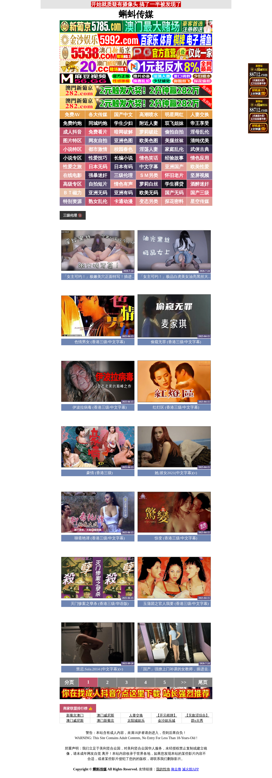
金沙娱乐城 (166, 720)
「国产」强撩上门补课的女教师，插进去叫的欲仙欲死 (185, 669)
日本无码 (97, 166)
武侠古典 (199, 149)
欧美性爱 (199, 166)
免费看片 (97, 132)
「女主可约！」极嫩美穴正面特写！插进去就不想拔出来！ (112, 276)
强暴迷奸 (97, 175)
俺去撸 (176, 769)
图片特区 (72, 140)
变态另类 (148, 201)
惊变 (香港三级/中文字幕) (176, 538)
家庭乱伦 (174, 149)
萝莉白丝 (148, 184)
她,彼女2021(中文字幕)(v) (176, 473)
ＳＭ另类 (148, 175)
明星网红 (174, 114)
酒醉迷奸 (199, 184)
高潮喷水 (148, 114)
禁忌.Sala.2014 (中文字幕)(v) (99, 669)
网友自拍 (97, 140)
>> (183, 682)
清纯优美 (199, 140)
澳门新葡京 (105, 720)
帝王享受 (199, 123)
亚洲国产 (174, 166)
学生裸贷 (174, 184)
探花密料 (174, 201)
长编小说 (123, 158)
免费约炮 (72, 123)
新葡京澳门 (75, 715)
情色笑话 (148, 158)
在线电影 (72, 175)
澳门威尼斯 (105, 715)
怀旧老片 (174, 175)
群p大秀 (197, 720)
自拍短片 (97, 184)
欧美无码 (148, 192)
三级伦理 (123, 175)
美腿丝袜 (174, 140)
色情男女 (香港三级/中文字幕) (99, 342)
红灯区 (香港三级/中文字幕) (176, 407)
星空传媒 (199, 201)
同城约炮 (97, 123)
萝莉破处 (148, 132)
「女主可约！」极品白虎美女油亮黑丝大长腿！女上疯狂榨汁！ (192, 276)
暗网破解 (123, 132)
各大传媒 (97, 114)
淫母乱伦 (199, 132)
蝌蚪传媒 (136, 14)
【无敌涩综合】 (197, 715)
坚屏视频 (199, 175)
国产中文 (123, 114)
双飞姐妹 (174, 123)
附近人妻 (148, 123)
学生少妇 (123, 123)
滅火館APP (190, 769)
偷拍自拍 (174, 132)
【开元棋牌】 (166, 715)
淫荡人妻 (148, 149)
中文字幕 (148, 166)
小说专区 (72, 158)
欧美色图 (148, 140)
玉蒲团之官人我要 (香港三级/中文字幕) (176, 603)
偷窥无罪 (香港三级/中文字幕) (176, 342)
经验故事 (174, 158)
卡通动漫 (123, 201)
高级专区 (72, 184)
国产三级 (199, 192)
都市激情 (97, 149)
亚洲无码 (97, 192)
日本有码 (123, 166)
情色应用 (199, 158)
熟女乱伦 (97, 201)
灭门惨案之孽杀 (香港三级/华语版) (100, 603)
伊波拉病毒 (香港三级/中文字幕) (100, 407)
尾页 (202, 682)
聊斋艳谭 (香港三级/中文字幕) (99, 538)
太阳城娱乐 (136, 720)
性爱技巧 (97, 158)
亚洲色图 (123, 140)
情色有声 (123, 184)
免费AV (72, 114)
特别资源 (72, 201)
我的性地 (163, 769)
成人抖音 (72, 132)
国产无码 (174, 192)
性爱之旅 (72, 166)
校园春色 (123, 149)
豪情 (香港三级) (99, 473)
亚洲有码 (123, 192)
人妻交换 (199, 114)
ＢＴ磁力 (72, 192)
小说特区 (72, 149)
